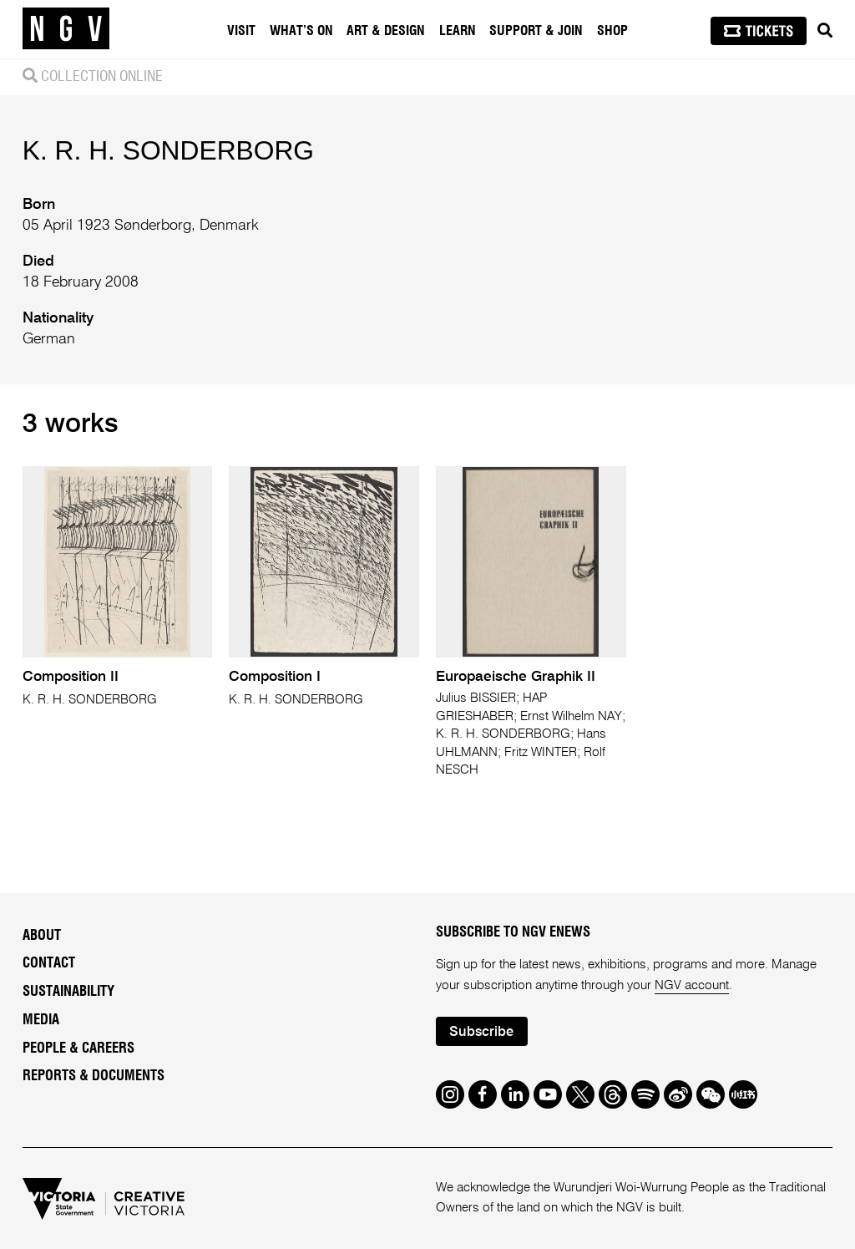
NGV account (692, 985)
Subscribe (481, 1032)
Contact (49, 963)
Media (41, 1020)
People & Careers (78, 1048)
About (42, 935)
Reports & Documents (93, 1076)
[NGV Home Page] (66, 29)
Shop (612, 31)
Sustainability (68, 991)
